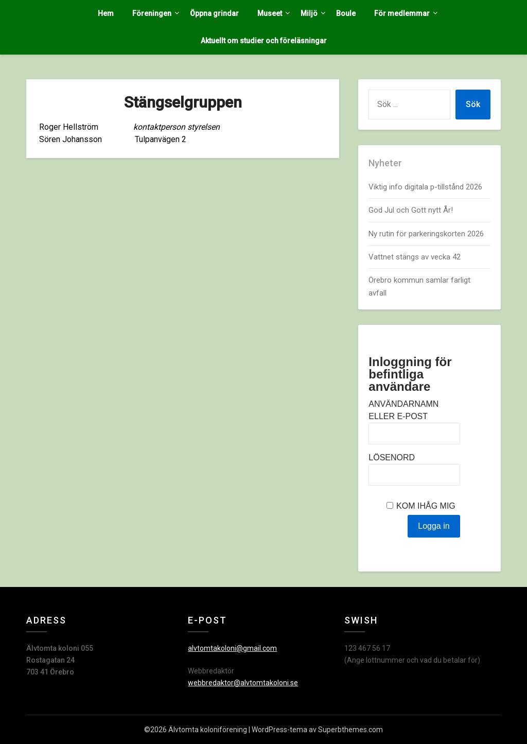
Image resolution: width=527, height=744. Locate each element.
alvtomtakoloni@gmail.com (232, 648)
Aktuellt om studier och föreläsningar (264, 41)
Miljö (309, 13)
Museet (269, 13)
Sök (473, 104)
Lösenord (391, 457)
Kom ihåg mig (425, 505)
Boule (346, 13)
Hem (106, 13)
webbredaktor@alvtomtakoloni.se (243, 683)
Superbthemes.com (350, 729)
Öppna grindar (214, 13)
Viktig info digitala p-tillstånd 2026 (426, 187)
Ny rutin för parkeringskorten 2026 (426, 233)
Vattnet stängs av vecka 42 (414, 257)
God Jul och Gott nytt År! (410, 210)
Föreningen (151, 13)
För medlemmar (402, 13)
